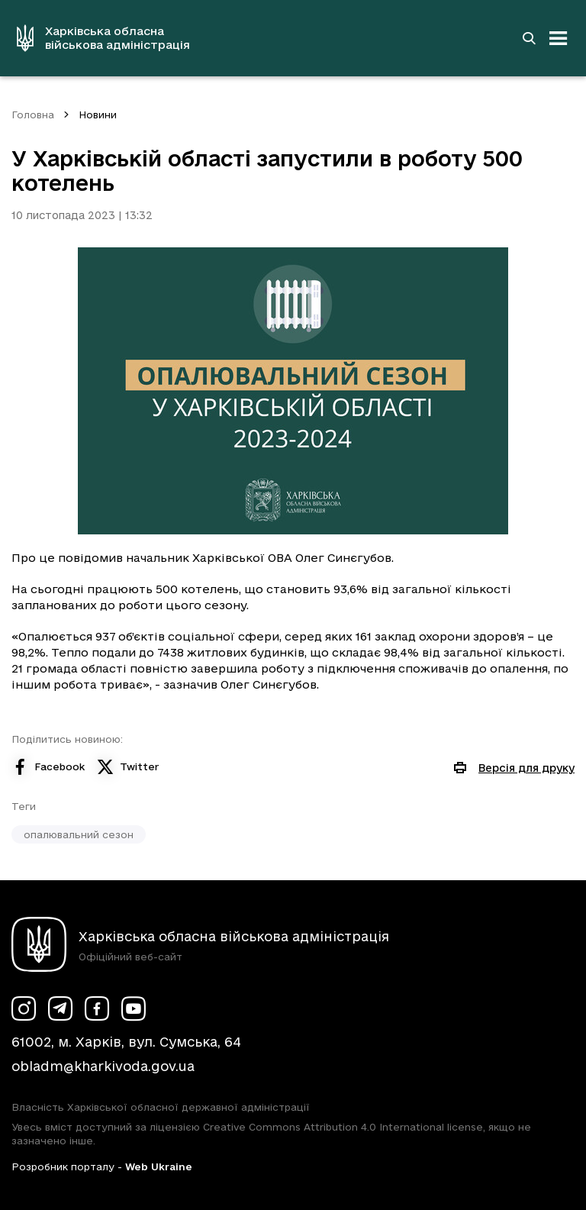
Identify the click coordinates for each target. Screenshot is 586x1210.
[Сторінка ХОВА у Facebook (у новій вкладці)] (97, 1008)
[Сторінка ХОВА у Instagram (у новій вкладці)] (23, 1008)
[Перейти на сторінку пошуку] (529, 38)
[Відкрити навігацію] (559, 38)
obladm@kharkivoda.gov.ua (103, 1066)
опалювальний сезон (79, 834)
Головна (32, 114)
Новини (98, 114)
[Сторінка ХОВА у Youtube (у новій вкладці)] (133, 1008)
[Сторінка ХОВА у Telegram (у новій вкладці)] (60, 1008)
